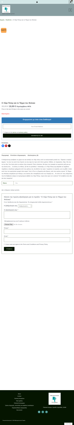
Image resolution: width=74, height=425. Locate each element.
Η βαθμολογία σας (10, 206)
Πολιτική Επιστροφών (19, 403)
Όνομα (6, 228)
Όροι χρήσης (19, 400)
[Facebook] (39, 412)
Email (6, 236)
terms (14, 132)
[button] (2, 2)
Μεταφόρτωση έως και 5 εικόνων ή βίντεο (16, 221)
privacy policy (23, 132)
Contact (19, 396)
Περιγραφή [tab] (5, 155)
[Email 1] (46, 412)
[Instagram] (43, 412)
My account (19, 410)
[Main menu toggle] (69, 10)
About (19, 393)
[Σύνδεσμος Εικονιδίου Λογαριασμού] (37, 2)
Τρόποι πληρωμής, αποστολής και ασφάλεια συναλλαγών (19, 405)
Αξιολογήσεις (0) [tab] (33, 155)
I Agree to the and (15, 132)
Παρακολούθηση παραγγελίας (19, 407)
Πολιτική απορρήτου (19, 398)
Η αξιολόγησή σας (11, 210)
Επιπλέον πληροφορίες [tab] (18, 155)
